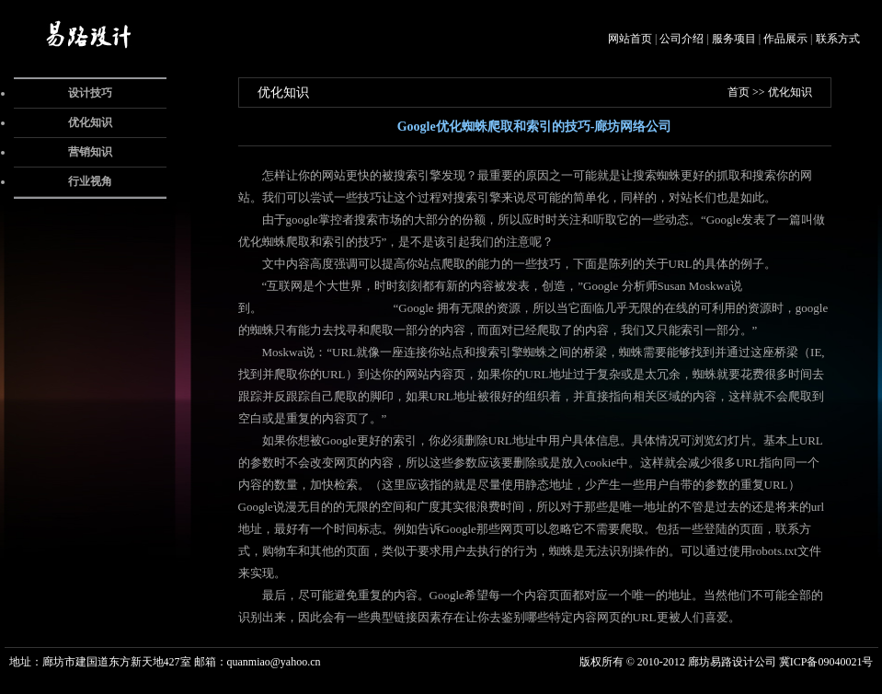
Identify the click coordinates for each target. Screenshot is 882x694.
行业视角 (90, 181)
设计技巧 (90, 93)
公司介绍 (681, 38)
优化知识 (90, 122)
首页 (738, 92)
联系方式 (838, 38)
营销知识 (90, 151)
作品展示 (785, 38)
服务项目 (734, 38)
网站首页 (630, 38)
